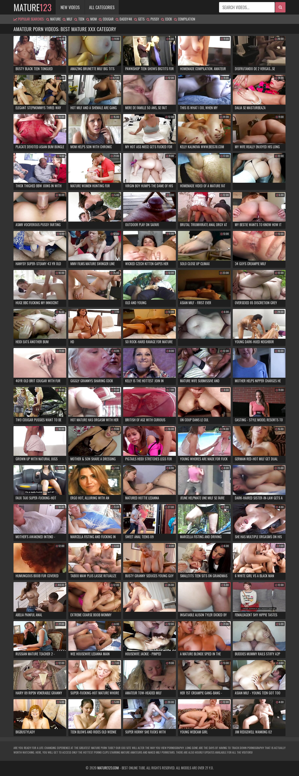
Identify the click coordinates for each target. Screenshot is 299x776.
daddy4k (124, 19)
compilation (184, 19)
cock (166, 19)
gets (139, 19)
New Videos (70, 7)
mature (32, 7)
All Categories (102, 7)
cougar (106, 19)
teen (79, 19)
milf (67, 19)
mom (91, 19)
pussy (153, 19)
